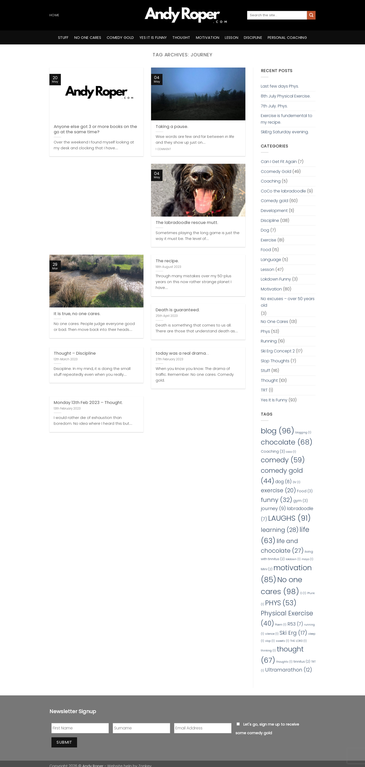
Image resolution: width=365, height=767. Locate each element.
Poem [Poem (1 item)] (280, 625)
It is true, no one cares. (77, 314)
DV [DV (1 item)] (296, 482)
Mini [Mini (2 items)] (266, 569)
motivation (208, 37)
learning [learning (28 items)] (280, 530)
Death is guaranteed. (177, 310)
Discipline (253, 37)
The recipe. (167, 261)
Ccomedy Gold (276, 171)
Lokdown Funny (276, 279)
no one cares (87, 37)
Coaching (271, 181)
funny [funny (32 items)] (276, 500)
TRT (264, 390)
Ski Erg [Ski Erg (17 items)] (293, 633)
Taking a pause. (172, 126)
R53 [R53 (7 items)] (295, 624)
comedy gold (120, 37)
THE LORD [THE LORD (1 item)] (298, 641)
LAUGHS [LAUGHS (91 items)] (289, 518)
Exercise (268, 240)
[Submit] (311, 15)
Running (269, 341)
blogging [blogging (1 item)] (303, 432)
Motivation (271, 289)
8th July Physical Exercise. (286, 96)
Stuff (63, 37)
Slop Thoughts (275, 361)
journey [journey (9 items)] (273, 508)
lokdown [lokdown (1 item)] (293, 559)
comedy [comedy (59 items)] (283, 460)
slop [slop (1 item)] (270, 641)
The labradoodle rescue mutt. (187, 222)
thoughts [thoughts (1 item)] (284, 662)
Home (54, 15)
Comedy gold (274, 201)
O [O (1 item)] (303, 593)
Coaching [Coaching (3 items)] (273, 451)
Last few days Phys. (280, 86)
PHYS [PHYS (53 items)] (280, 603)
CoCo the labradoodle (283, 191)
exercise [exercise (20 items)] (278, 490)
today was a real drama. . (182, 353)
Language (271, 260)
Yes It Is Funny (274, 400)
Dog (265, 230)
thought (181, 37)
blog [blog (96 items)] (277, 431)
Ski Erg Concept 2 (278, 351)
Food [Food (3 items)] (305, 491)
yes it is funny (153, 37)
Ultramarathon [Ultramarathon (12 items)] (288, 669)
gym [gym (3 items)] (300, 500)
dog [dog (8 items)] (283, 481)
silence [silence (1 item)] (272, 634)
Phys (265, 331)
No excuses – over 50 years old (288, 302)
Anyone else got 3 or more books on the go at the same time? (95, 129)
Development (274, 211)
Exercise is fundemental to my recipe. (286, 119)
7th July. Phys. (274, 106)
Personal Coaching (287, 37)
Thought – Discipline (75, 353)
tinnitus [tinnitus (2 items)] (302, 661)
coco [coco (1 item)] (291, 452)
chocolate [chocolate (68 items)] (287, 442)
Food (266, 250)
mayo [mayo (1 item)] (307, 559)
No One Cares (274, 321)
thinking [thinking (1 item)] (268, 650)
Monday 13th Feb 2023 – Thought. (88, 402)
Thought (269, 380)
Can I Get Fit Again (279, 162)
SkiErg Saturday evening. (285, 132)
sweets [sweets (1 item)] (282, 641)
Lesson (231, 37)
